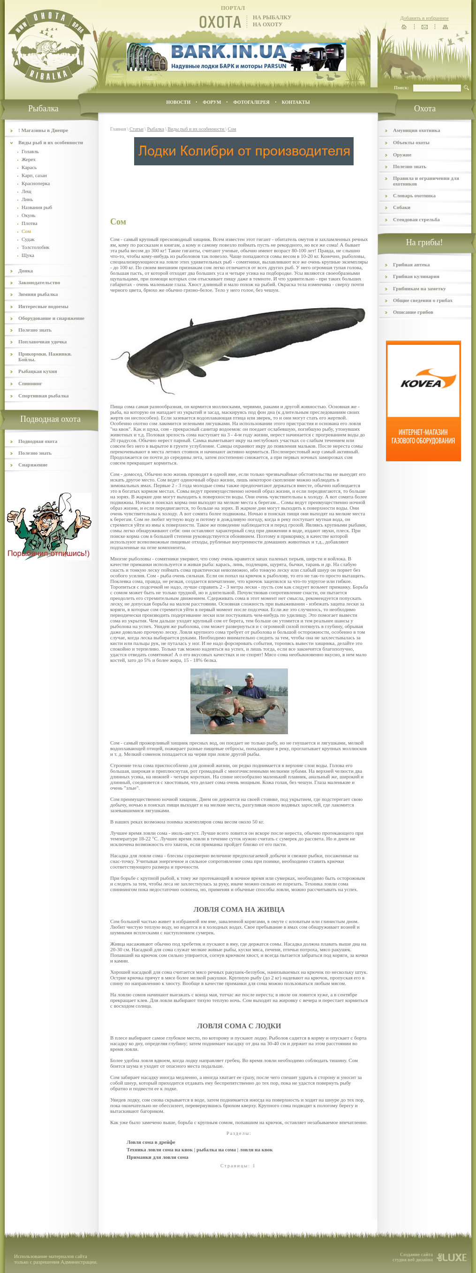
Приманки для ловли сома (158, 1157)
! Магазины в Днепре (43, 130)
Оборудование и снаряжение (51, 318)
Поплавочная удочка (42, 341)
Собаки (401, 207)
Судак (28, 239)
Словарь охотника (414, 195)
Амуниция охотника (416, 130)
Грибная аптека (411, 264)
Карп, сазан (34, 175)
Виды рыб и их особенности (50, 142)
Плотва (30, 223)
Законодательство (39, 282)
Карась (29, 167)
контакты (296, 102)
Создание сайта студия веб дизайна (413, 1257)
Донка (25, 270)
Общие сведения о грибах (423, 300)
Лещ (26, 191)
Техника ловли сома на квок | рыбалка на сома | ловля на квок (200, 1149)
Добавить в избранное (424, 18)
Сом (232, 129)
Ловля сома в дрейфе (151, 1142)
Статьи (136, 129)
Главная (118, 129)
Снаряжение (32, 464)
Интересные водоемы (43, 306)
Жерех (29, 159)
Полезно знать (35, 330)
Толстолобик (35, 247)
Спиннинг (30, 383)
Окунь (29, 215)
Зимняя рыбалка (38, 294)
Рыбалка (155, 129)
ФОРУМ (212, 102)
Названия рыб (37, 207)
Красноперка (36, 183)
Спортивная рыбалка (43, 395)
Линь (27, 199)
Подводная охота (37, 441)
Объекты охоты (411, 142)
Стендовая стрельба (416, 219)
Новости (178, 102)
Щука (28, 255)
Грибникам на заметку (419, 288)
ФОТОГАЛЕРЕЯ (251, 102)
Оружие (402, 154)
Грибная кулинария (416, 276)
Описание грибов (413, 312)
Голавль (30, 151)
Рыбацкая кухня (37, 371)
